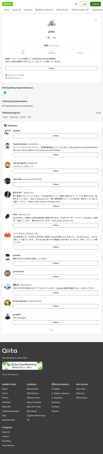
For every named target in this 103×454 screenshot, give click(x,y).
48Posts (23, 51)
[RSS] (54, 37)
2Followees (51, 51)
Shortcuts (14, 117)
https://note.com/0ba (16, 75)
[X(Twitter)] (49, 37)
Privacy (5, 397)
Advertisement (8, 420)
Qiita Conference (44, 9)
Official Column (80, 9)
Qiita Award (32, 411)
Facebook (56, 402)
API (28, 420)
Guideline (6, 402)
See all (98, 113)
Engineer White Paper (36, 415)
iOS (29, 117)
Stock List (16, 9)
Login (84, 4)
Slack (5, 117)
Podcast (55, 411)
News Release (8, 445)
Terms (5, 393)
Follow (51, 68)
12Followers (80, 51)
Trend (6, 9)
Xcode (23, 117)
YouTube (55, 406)
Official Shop (81, 397)
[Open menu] (96, 19)
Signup (95, 4)
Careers (5, 436)
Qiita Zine (80, 393)
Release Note (32, 388)
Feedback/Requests (10, 411)
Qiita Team (81, 388)
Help (4, 415)
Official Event (62, 9)
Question (28, 9)
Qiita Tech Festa (34, 406)
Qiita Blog (6, 441)
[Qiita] (7, 4)
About (4, 388)
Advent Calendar (34, 402)
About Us (6, 432)
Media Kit (6, 406)
